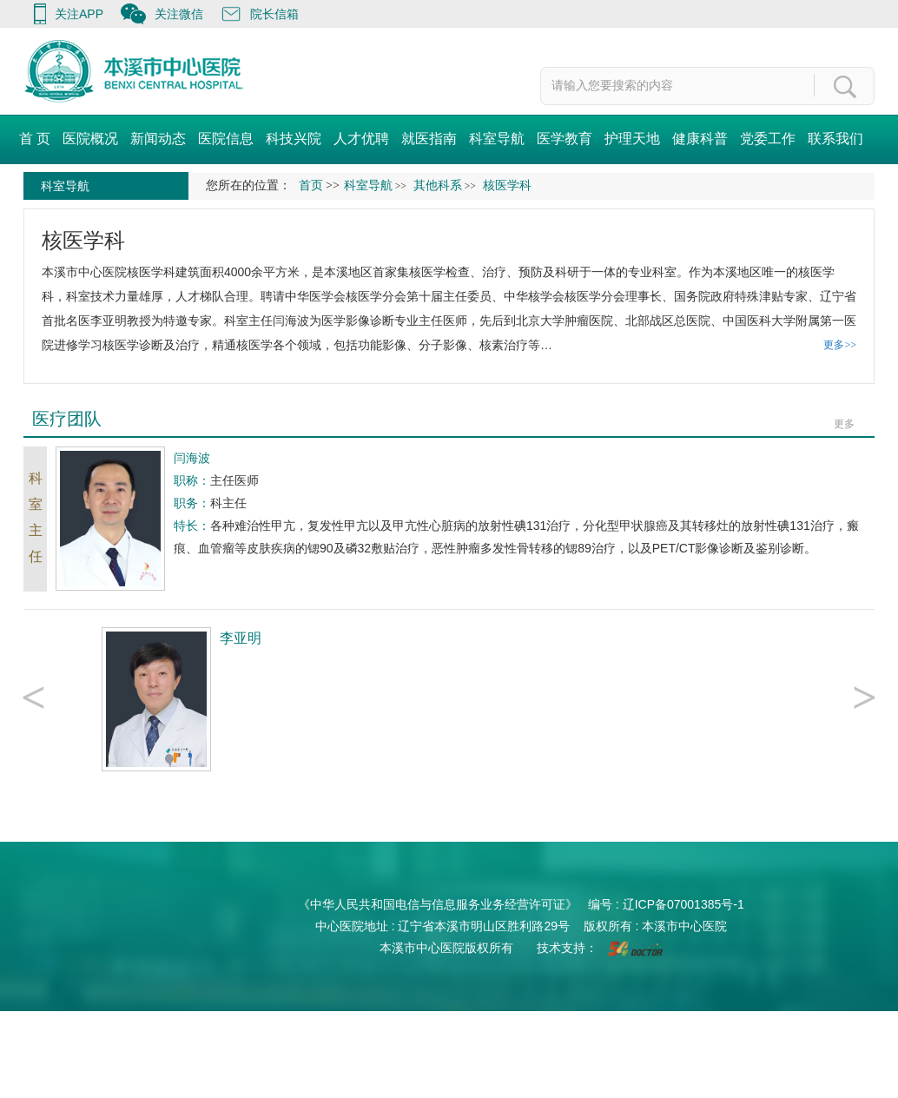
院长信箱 (274, 14)
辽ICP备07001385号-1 (683, 904)
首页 (311, 185)
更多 (844, 424)
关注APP (79, 14)
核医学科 (83, 240)
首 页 (34, 138)
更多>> (839, 345)
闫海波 (291, 320)
